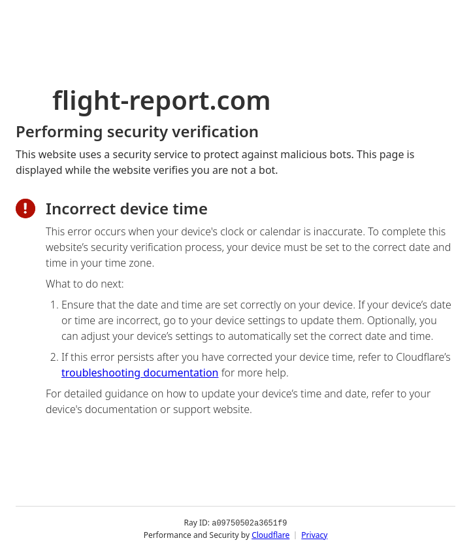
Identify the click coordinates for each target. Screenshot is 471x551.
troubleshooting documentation (140, 372)
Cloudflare (270, 534)
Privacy (314, 534)
